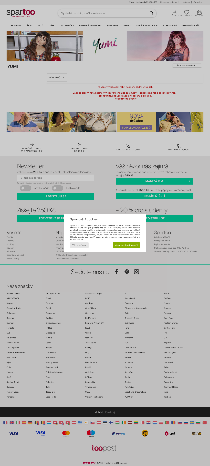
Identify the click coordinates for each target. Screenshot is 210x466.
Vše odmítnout (79, 245)
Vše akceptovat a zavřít (126, 245)
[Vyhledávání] (151, 13)
